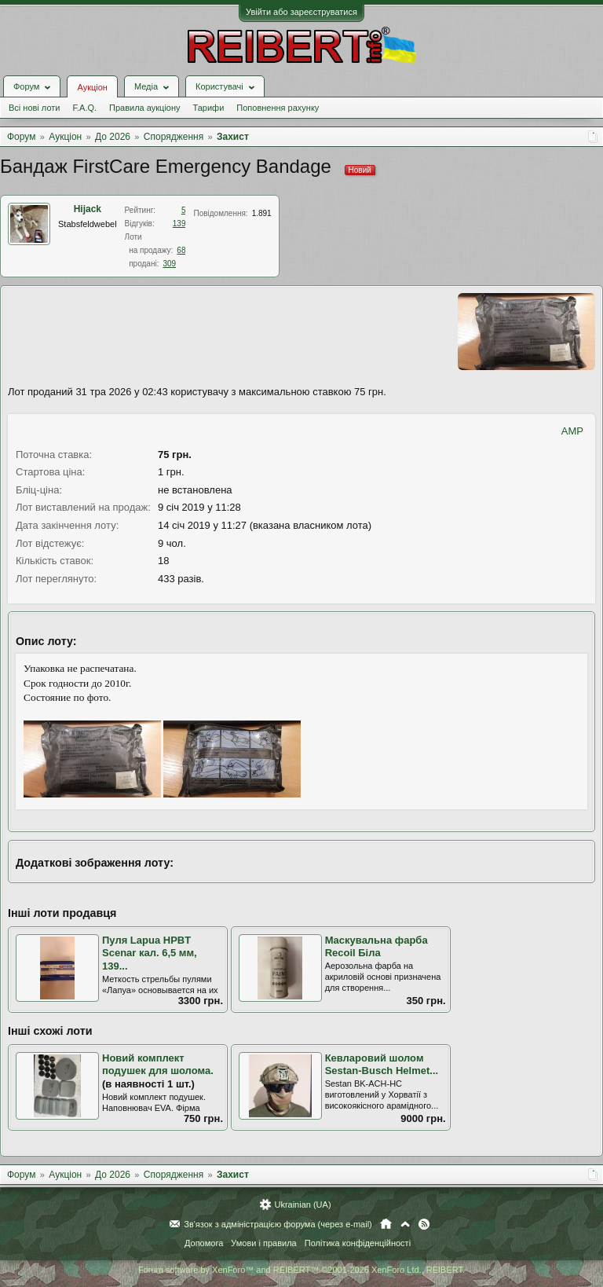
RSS (423, 1224)
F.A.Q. (84, 107)
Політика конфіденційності (358, 1243)
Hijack (87, 209)
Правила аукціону (144, 107)
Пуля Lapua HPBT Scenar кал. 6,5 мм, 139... (149, 953)
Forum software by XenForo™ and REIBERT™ (301, 1269)
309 (169, 263)
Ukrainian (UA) (302, 1204)
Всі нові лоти (34, 107)
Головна (386, 1224)
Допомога (204, 1243)
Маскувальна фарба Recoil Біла (376, 946)
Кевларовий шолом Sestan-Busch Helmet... (382, 1064)
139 (179, 223)
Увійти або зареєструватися (301, 11)
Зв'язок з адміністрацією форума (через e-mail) (278, 1224)
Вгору (405, 1224)
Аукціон (92, 87)
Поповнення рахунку (277, 107)
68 (181, 250)
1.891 (262, 213)
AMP (572, 431)
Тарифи (209, 107)
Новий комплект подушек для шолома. (158, 1064)
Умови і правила (263, 1243)
